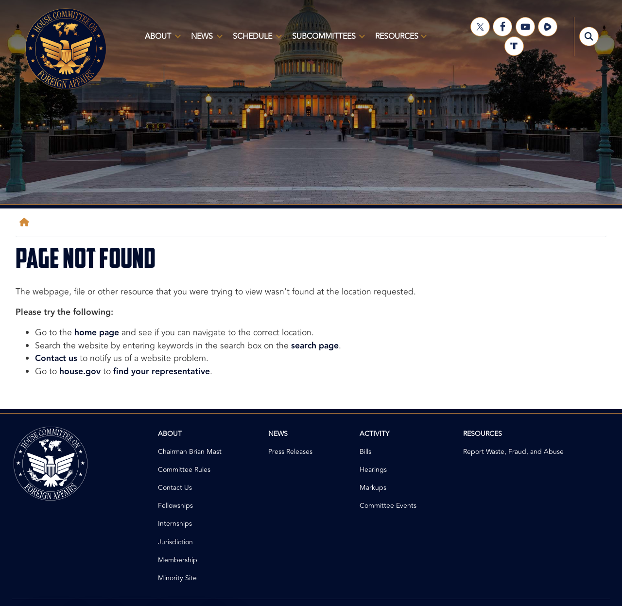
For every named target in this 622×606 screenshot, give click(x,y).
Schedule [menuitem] (255, 40)
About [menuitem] (161, 40)
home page (96, 332)
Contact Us (175, 488)
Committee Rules (184, 470)
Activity (374, 434)
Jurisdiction (175, 542)
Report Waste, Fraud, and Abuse (513, 452)
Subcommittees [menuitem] (326, 40)
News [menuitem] (205, 40)
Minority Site (177, 578)
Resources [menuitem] (399, 40)
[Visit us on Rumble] (547, 26)
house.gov (80, 371)
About (170, 434)
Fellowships (175, 506)
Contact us (56, 358)
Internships (175, 524)
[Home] (26, 222)
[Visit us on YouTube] (525, 26)
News (278, 434)
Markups (373, 488)
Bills (365, 452)
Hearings (373, 470)
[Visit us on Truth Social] (514, 46)
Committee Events (388, 506)
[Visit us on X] (480, 26)
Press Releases (290, 452)
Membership (177, 560)
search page (315, 345)
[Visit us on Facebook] (502, 26)
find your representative (161, 371)
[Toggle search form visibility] (589, 36)
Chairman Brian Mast (190, 452)
